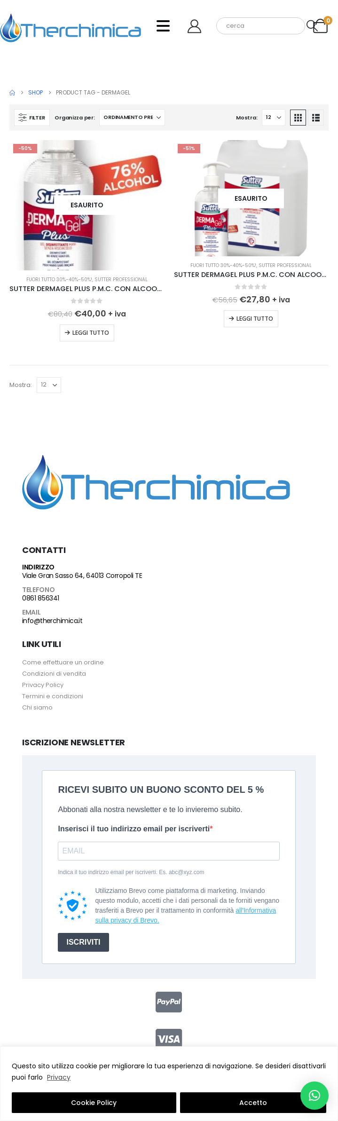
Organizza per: (74, 117)
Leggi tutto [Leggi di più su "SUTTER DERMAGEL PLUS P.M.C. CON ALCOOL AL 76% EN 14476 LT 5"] (254, 319)
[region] (169, 1083)
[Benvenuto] (198, 26)
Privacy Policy (42, 684)
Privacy (59, 1077)
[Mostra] (273, 117)
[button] (32, 117)
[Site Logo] (70, 25)
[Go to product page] (87, 205)
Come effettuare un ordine (63, 662)
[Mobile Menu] (163, 26)
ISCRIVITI (83, 942)
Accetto (253, 1102)
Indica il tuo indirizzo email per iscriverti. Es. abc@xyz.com (131, 872)
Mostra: (246, 117)
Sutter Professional (121, 279)
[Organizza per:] (132, 117)
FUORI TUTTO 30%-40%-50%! (59, 279)
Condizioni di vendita (54, 673)
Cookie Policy (94, 1102)
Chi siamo (37, 707)
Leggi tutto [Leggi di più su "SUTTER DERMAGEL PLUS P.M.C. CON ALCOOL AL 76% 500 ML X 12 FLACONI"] (90, 333)
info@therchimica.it (52, 620)
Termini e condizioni (52, 696)
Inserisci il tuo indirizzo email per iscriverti (134, 829)
